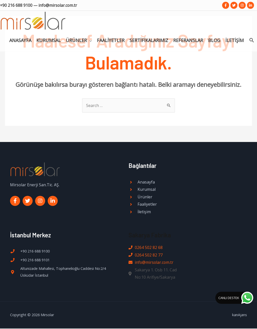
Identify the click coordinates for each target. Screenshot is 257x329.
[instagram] (243, 5)
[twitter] (234, 5)
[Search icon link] (251, 36)
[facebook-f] (226, 5)
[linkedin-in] (251, 5)
